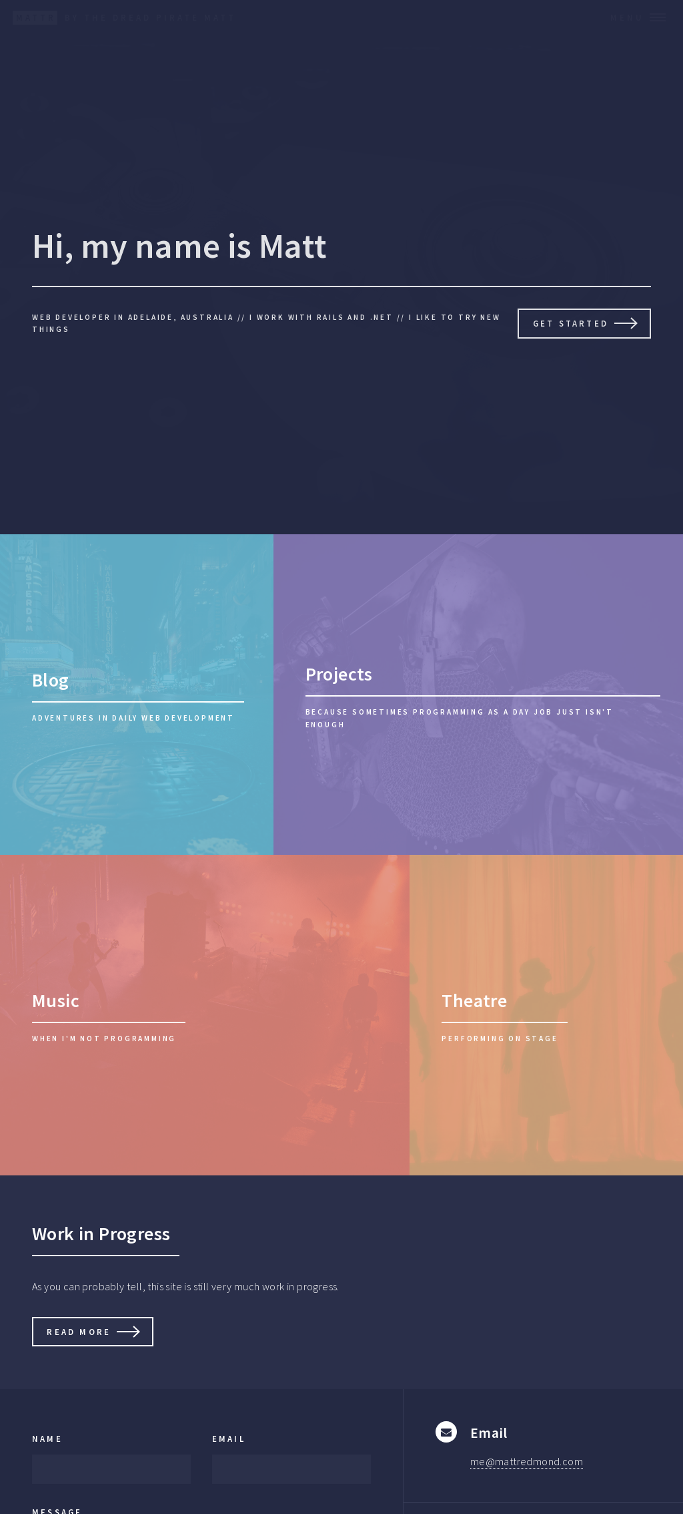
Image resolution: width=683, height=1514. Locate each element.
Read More (79, 1331)
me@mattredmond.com (526, 1461)
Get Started (570, 323)
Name (47, 1438)
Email (228, 1438)
